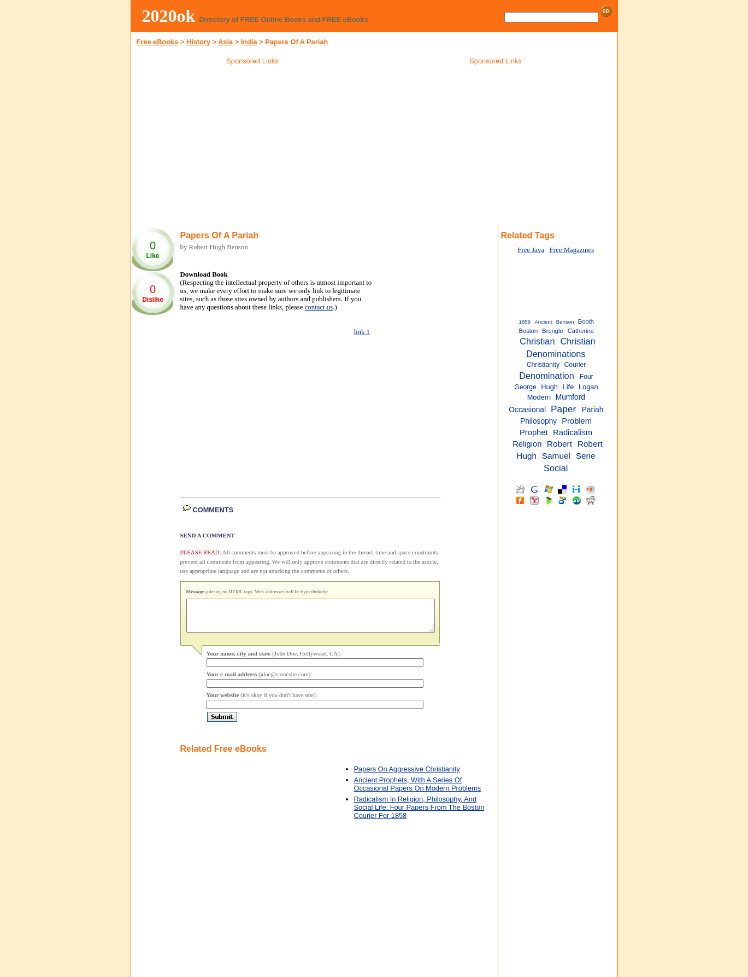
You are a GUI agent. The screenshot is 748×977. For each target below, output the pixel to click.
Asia (225, 42)
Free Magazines (572, 250)
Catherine (581, 330)
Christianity (543, 364)
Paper (563, 408)
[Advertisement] (252, 147)
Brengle (552, 330)
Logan (588, 387)
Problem (577, 421)
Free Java (530, 250)
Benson (565, 322)
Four (586, 377)
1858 (525, 322)
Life (568, 387)
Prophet (534, 432)
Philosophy (538, 421)
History (198, 42)
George (525, 387)
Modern (539, 397)
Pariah (593, 410)
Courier (575, 364)
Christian (537, 341)
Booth (586, 321)
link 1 (362, 332)
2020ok (169, 16)
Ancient (543, 322)
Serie (586, 455)
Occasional (527, 410)
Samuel (556, 455)
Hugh (549, 387)
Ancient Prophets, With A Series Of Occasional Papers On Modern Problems (417, 790)
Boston (528, 330)
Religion (527, 444)
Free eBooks (158, 42)
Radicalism (572, 432)
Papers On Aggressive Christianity (407, 775)
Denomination (546, 376)
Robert (559, 443)
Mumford (570, 397)
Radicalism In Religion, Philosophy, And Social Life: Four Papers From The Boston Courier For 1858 (419, 814)
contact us (319, 307)
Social (556, 468)
